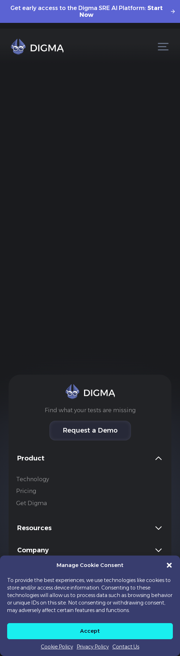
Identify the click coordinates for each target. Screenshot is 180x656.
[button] (169, 565)
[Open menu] (163, 46)
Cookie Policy (57, 646)
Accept (90, 630)
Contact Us (125, 646)
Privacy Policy (93, 646)
